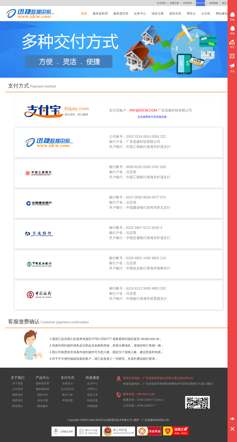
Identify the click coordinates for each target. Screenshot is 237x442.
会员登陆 (161, 3)
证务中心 (140, 13)
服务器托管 (120, 13)
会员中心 (92, 383)
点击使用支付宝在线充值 (152, 116)
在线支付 (67, 383)
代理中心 (92, 388)
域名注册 (158, 13)
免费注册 (174, 3)
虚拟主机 (175, 13)
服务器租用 (100, 13)
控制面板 (213, 3)
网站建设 (222, 13)
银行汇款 (67, 394)
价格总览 (92, 400)
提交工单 (226, 3)
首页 (84, 13)
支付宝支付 (67, 388)
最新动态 (17, 394)
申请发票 (67, 400)
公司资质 (17, 388)
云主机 (205, 13)
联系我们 (17, 405)
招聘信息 (17, 400)
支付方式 (200, 3)
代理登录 (187, 3)
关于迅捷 (17, 383)
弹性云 (191, 13)
